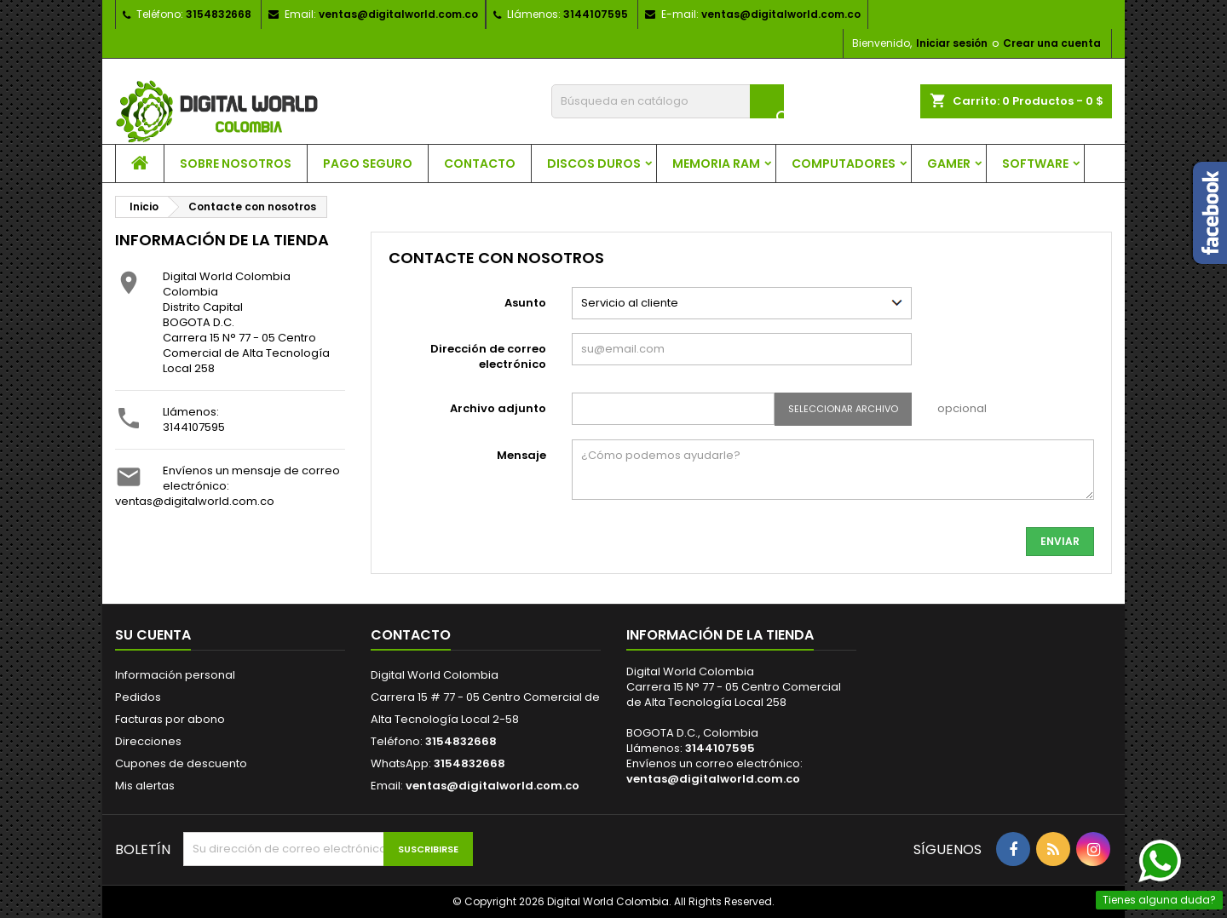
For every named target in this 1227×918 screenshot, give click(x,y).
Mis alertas (145, 785)
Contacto (480, 163)
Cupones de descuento (181, 763)
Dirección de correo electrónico (488, 356)
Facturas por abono (170, 719)
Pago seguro (367, 163)
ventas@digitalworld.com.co (398, 14)
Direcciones (148, 741)
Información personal (175, 675)
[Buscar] (667, 101)
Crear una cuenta (1052, 43)
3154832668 (218, 14)
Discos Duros (594, 163)
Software (1035, 163)
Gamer (949, 163)
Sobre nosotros (235, 163)
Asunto (525, 303)
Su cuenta (153, 635)
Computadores (844, 163)
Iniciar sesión (952, 43)
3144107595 (194, 427)
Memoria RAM (716, 163)
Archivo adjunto (498, 408)
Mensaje (521, 455)
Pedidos (138, 697)
